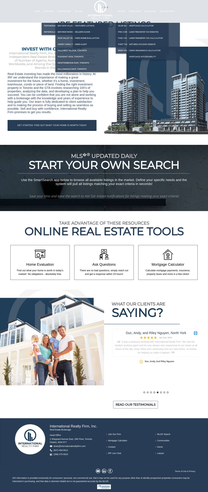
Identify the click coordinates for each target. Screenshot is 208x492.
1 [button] (144, 392)
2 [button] (148, 392)
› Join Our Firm (113, 434)
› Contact (111, 447)
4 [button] (154, 392)
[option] (156, 360)
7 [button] (164, 392)
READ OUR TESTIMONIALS (136, 404)
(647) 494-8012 (61, 450)
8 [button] (168, 392)
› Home (159, 447)
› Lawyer (159, 453)
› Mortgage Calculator (116, 440)
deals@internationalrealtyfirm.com (70, 446)
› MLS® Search (162, 434)
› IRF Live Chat (113, 453)
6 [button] (161, 392)
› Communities (162, 440)
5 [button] (158, 392)
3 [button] (151, 392)
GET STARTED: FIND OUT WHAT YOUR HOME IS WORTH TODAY (52, 125)
